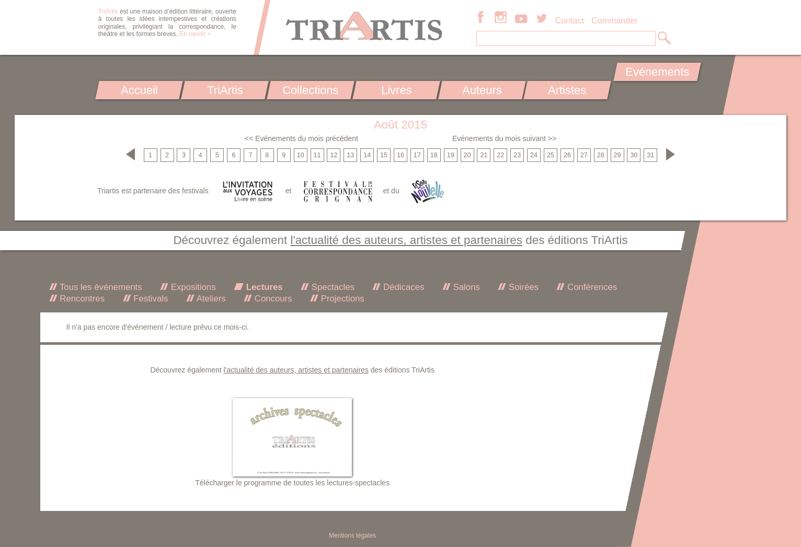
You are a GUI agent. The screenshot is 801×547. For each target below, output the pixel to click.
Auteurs (482, 90)
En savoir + (195, 34)
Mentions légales (352, 535)
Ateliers (210, 299)
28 (600, 155)
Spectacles (331, 287)
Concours (272, 299)
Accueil (139, 90)
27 (584, 155)
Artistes (567, 90)
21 (483, 155)
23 (517, 155)
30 (633, 155)
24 (533, 155)
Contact (569, 20)
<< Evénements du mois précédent (301, 138)
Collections (310, 90)
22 (500, 155)
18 (434, 155)
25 (550, 155)
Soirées (522, 287)
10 (300, 155)
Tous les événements (100, 287)
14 (367, 155)
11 (317, 155)
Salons (465, 287)
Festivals (149, 299)
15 (383, 155)
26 (567, 155)
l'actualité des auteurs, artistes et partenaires (406, 240)
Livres (396, 90)
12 (333, 155)
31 (650, 155)
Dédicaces (402, 287)
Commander (614, 20)
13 (350, 155)
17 (417, 155)
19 (450, 155)
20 (467, 155)
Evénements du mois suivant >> (504, 138)
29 (617, 155)
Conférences (591, 287)
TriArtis (225, 90)
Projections (341, 299)
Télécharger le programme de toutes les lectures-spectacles (292, 483)
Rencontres (81, 299)
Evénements (657, 71)
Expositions (191, 287)
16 (400, 155)
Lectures (263, 287)
